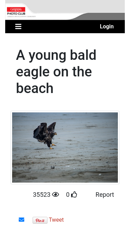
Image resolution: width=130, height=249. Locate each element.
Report (105, 194)
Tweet (56, 219)
